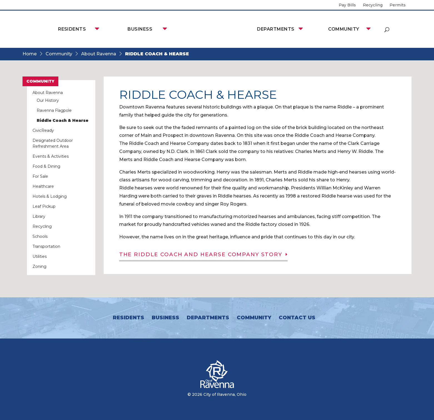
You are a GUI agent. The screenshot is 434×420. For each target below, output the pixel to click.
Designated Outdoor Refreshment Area (53, 143)
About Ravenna (98, 53)
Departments (275, 29)
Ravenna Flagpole (54, 110)
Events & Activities (51, 156)
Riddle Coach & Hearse (62, 120)
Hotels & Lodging (50, 196)
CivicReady (43, 130)
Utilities (40, 256)
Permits (398, 5)
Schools (40, 236)
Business (140, 29)
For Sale (40, 176)
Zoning (39, 266)
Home (30, 53)
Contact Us (297, 318)
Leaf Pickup (44, 206)
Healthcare (43, 186)
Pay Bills (347, 5)
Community (343, 29)
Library (39, 216)
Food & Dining (46, 166)
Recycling (373, 5)
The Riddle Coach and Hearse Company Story (204, 254)
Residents (72, 29)
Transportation (46, 246)
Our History (48, 100)
